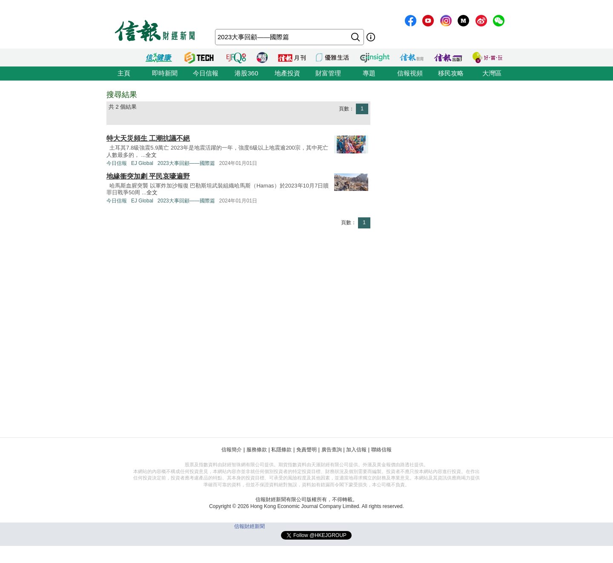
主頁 (123, 73)
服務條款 (256, 450)
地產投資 (287, 73)
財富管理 (328, 73)
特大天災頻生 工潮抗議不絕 (148, 138)
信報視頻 (410, 73)
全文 (151, 155)
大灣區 (491, 73)
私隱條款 (281, 450)
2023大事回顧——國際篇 (186, 163)
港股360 (246, 73)
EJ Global (142, 163)
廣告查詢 (331, 450)
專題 (369, 73)
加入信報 (356, 450)
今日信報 (205, 73)
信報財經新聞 (249, 526)
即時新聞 (165, 73)
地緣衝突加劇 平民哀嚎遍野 (148, 176)
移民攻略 (451, 73)
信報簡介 (231, 450)
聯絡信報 (381, 450)
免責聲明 (306, 450)
